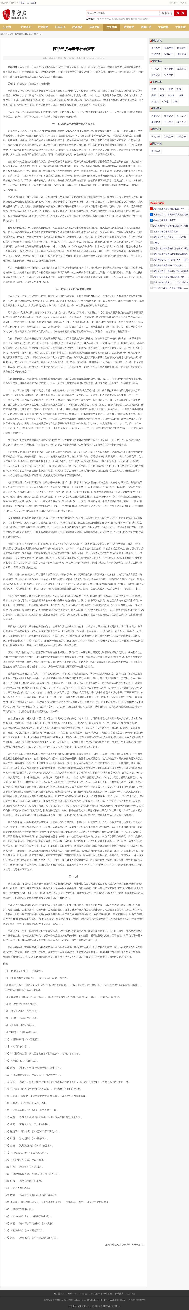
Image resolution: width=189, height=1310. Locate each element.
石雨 (128, 18)
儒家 (153, 89)
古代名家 (181, 136)
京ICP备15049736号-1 (79, 1306)
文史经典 (157, 61)
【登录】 (22, 3)
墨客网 (52, 58)
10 (151, 260)
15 (151, 288)
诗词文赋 (94, 27)
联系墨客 (119, 1293)
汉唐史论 (168, 116)
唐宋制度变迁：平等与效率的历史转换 (170, 271)
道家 (170, 89)
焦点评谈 (181, 54)
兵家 (153, 95)
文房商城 (180, 27)
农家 (162, 95)
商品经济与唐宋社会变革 (164, 220)
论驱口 (156, 243)
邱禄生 (108, 18)
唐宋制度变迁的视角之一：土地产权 (169, 237)
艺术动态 (26, 27)
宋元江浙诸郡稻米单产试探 (165, 231)
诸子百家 (157, 81)
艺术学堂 (129, 27)
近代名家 (168, 136)
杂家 (175, 101)
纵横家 (171, 95)
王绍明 (146, 18)
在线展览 (77, 27)
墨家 (162, 89)
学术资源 (168, 48)
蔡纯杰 (115, 18)
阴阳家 (154, 101)
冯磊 (140, 18)
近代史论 (168, 122)
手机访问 (173, 3)
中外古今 (155, 68)
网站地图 (107, 1293)
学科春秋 (168, 68)
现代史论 (181, 122)
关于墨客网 (59, 1293)
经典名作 (60, 27)
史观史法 (181, 68)
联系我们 (184, 3)
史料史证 (155, 75)
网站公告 (83, 1293)
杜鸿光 (134, 18)
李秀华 (100, 18)
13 (151, 277)
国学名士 (157, 129)
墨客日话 (146, 27)
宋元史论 (38, 34)
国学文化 (157, 40)
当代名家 (155, 136)
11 (151, 265)
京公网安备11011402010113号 (106, 1306)
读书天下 (168, 54)
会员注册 (131, 1293)
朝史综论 (28, 34)
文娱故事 (163, 27)
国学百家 (19, 34)
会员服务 (95, 1293)
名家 (181, 95)
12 (151, 271)
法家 (179, 89)
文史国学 (112, 27)
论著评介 (168, 75)
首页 (8, 27)
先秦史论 (155, 116)
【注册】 (33, 3)
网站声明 (72, 1293)
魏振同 (122, 18)
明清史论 (155, 122)
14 (151, 282)
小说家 (165, 101)
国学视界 (155, 48)
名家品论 (155, 54)
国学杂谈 (157, 143)
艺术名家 (43, 27)
